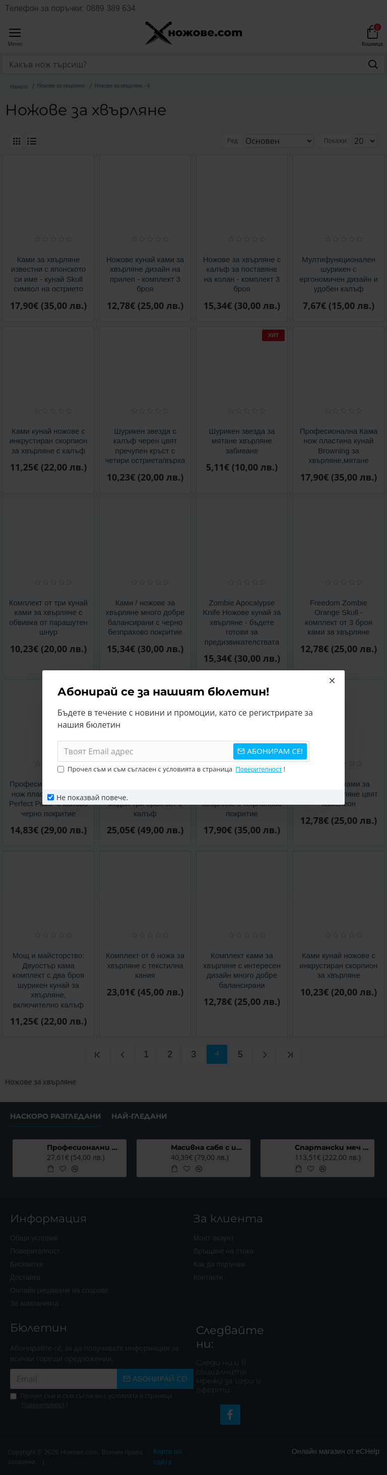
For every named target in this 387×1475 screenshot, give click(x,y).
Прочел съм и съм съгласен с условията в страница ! (171, 769)
